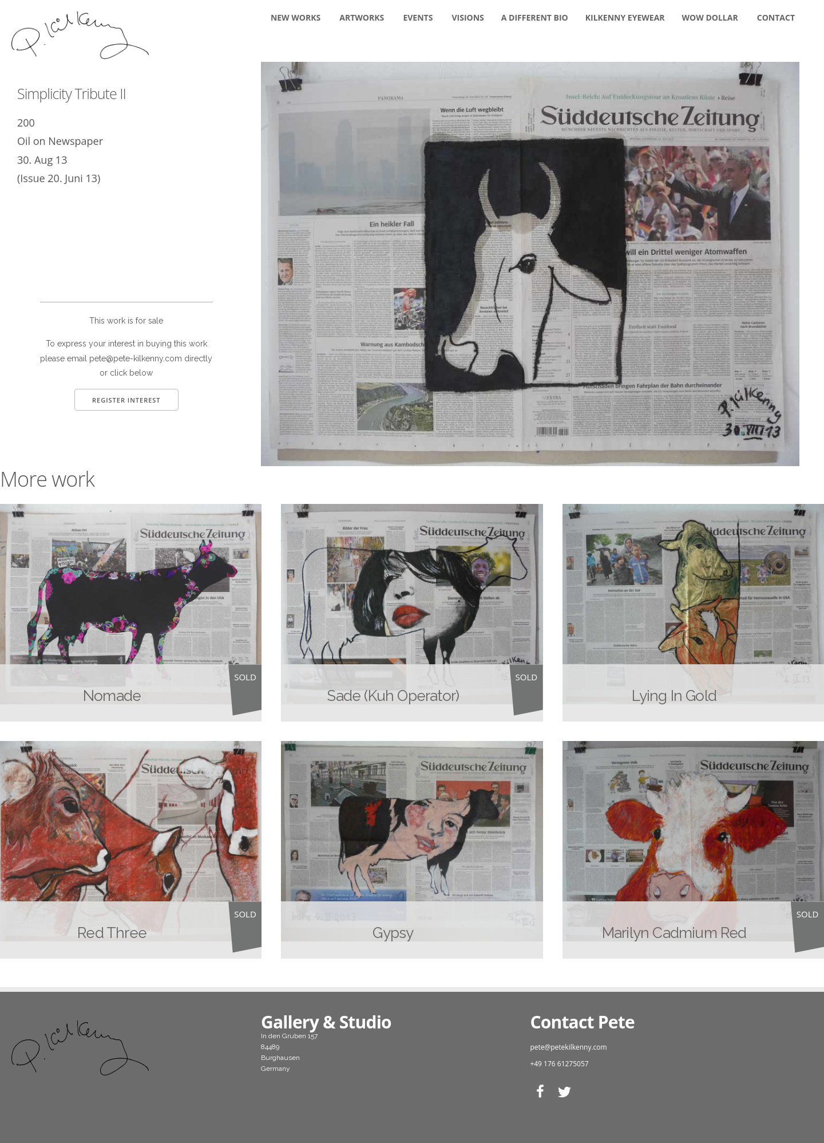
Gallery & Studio (326, 1022)
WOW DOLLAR (710, 17)
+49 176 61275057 (559, 1064)
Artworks (361, 17)
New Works (295, 17)
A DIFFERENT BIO (534, 17)
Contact (776, 17)
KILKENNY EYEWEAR (625, 17)
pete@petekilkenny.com (568, 1047)
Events (418, 17)
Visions (468, 17)
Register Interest (126, 400)
